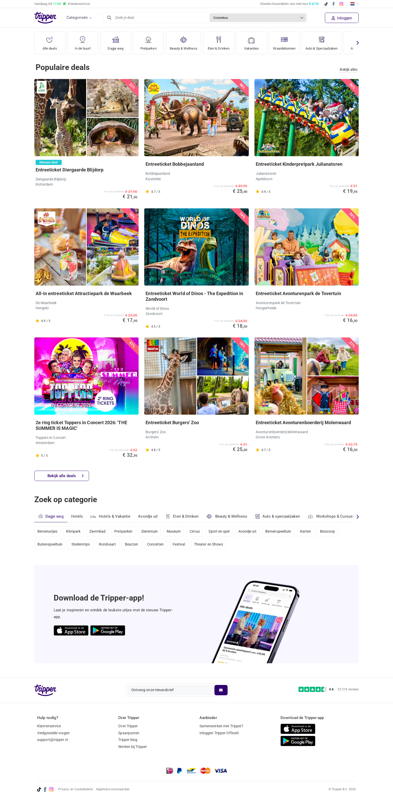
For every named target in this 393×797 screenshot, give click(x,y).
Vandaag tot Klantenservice (62, 4)
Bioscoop (332, 531)
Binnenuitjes (47, 531)
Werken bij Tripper (132, 747)
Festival (181, 545)
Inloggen (342, 18)
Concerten (157, 545)
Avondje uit (148, 516)
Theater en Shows (211, 545)
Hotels (77, 516)
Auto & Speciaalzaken (329, 41)
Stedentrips (81, 545)
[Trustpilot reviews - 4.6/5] (329, 689)
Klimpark (74, 531)
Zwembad (98, 531)
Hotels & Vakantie (111, 516)
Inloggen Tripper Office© (219, 733)
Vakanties (255, 41)
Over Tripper (128, 726)
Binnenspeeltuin (282, 531)
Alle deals (49, 41)
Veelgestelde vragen (53, 733)
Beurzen (133, 545)
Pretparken (148, 41)
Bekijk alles (348, 69)
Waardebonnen (288, 41)
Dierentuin (151, 531)
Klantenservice (49, 726)
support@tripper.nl (52, 740)
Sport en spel (221, 531)
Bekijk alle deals (65, 476)
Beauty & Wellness (185, 41)
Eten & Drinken (221, 41)
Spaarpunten (128, 733)
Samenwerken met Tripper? (221, 726)
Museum (176, 531)
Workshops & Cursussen (333, 516)
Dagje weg (115, 41)
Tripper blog (127, 740)
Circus (197, 531)
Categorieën (77, 17)
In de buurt (82, 41)
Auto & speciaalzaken (278, 516)
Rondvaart (108, 545)
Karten (309, 531)
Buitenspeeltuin (50, 545)
